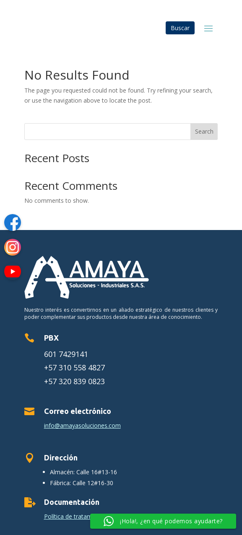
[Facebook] (12, 224)
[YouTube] (12, 273)
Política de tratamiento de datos (88, 516)
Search (204, 131)
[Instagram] (12, 248)
